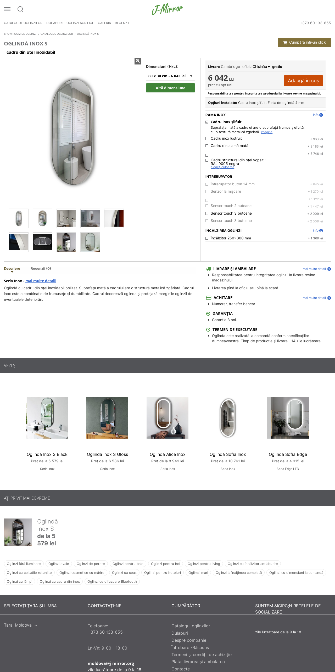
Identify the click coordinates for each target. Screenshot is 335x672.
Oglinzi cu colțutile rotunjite (29, 572)
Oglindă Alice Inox (168, 454)
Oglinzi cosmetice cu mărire (81, 572)
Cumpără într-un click (304, 42)
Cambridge (230, 66)
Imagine (266, 132)
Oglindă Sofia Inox (228, 454)
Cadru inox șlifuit (226, 122)
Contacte (180, 668)
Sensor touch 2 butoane (231, 206)
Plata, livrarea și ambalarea (198, 661)
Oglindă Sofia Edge (288, 454)
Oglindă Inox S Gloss (107, 454)
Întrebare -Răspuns (190, 647)
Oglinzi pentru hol (165, 564)
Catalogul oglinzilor (23, 23)
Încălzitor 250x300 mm (231, 238)
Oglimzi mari (198, 572)
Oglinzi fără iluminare (24, 564)
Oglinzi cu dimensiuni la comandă (296, 572)
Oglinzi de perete (91, 564)
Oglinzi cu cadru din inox (60, 581)
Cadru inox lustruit (226, 138)
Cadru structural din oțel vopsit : (238, 162)
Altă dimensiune (170, 87)
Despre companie (188, 640)
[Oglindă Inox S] (19, 218)
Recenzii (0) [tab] (41, 268)
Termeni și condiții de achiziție (201, 654)
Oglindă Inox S (47, 525)
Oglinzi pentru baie (128, 564)
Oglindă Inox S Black (47, 454)
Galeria (104, 23)
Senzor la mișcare (226, 191)
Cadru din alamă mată (229, 146)
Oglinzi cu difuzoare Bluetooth (112, 581)
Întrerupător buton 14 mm (233, 184)
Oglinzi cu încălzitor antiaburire (253, 564)
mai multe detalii (40, 281)
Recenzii (122, 23)
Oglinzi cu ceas (124, 572)
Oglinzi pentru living (204, 564)
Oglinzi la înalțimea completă (239, 572)
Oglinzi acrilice (80, 23)
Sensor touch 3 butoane (231, 213)
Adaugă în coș (303, 80)
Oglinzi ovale (58, 564)
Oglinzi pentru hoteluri (162, 572)
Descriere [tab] (12, 268)
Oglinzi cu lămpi (19, 581)
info (318, 115)
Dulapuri (54, 23)
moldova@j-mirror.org (111, 663)
